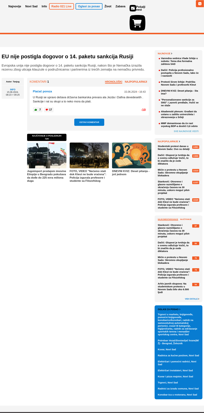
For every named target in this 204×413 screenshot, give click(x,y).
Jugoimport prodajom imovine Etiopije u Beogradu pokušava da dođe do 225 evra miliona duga (46, 157)
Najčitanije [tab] (185, 201)
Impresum (49, 401)
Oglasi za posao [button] (89, 10)
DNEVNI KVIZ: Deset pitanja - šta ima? (179, 73)
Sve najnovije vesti (186, 112)
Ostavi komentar (89, 104)
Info (12, 71)
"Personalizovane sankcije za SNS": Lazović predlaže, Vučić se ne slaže (180, 84)
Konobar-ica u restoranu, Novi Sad (177, 376)
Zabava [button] (120, 10)
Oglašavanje (22, 401)
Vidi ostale (192, 280)
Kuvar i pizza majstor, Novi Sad (175, 358)
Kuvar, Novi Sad (167, 331)
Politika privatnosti (88, 401)
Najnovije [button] (14, 10)
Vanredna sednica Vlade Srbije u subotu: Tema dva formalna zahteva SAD (179, 42)
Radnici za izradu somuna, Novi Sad (178, 370)
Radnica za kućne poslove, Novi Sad (178, 337)
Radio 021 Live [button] (61, 10)
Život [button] (108, 10)
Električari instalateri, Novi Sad (175, 352)
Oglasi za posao (169, 291)
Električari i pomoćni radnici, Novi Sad (177, 344)
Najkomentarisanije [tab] (168, 201)
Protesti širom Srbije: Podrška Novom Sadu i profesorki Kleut (178, 65)
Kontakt (36, 401)
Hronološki (113, 63)
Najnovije (165, 35)
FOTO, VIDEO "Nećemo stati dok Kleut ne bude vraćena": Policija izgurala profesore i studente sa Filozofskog (88, 157)
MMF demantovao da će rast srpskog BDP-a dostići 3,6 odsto (179, 106)
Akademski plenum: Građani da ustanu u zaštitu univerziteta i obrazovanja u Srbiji (179, 96)
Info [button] (44, 10)
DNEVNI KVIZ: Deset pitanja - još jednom (130, 154)
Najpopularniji (136, 63)
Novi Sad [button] (31, 10)
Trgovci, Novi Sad (168, 364)
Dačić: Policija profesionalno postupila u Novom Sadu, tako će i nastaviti (180, 54)
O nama (8, 401)
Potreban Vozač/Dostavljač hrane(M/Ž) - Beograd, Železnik (178, 323)
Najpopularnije (169, 123)
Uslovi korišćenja (66, 401)
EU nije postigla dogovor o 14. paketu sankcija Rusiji (67, 38)
